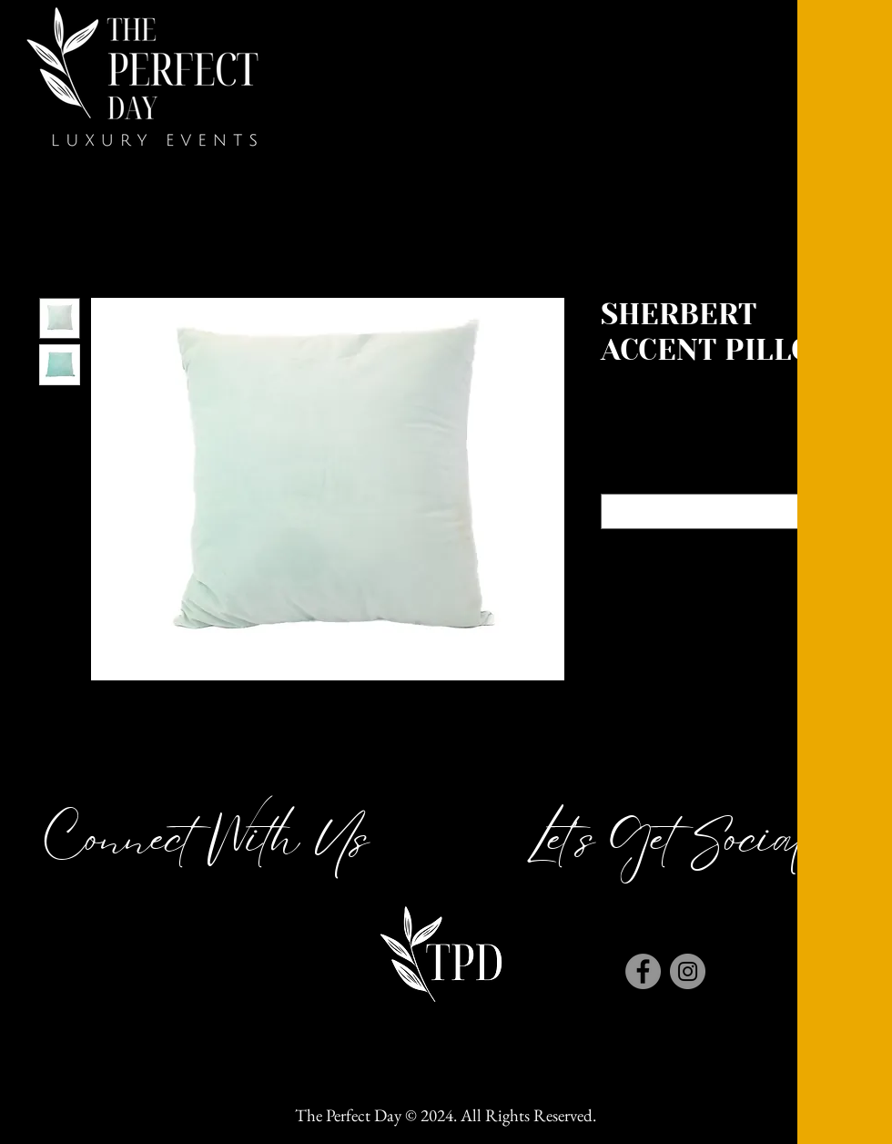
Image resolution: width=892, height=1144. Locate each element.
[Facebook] (643, 971)
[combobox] (728, 511)
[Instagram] (687, 971)
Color (728, 477)
